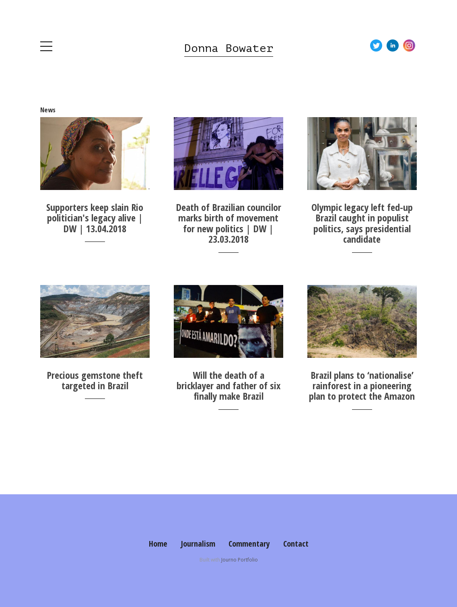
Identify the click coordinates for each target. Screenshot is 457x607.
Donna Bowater (228, 48)
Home (158, 543)
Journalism (198, 543)
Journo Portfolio (239, 559)
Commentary (249, 543)
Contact (296, 543)
